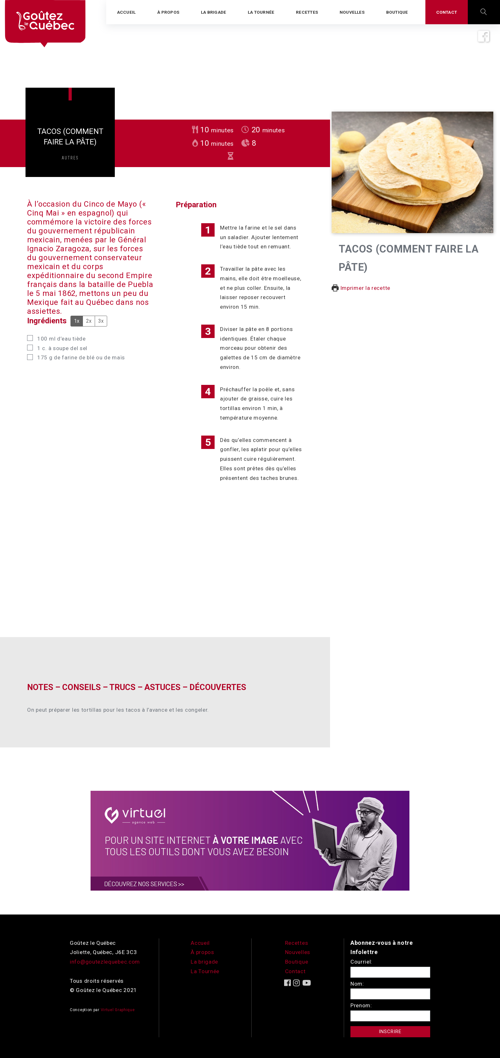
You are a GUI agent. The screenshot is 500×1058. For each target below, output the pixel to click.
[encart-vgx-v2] (250, 840)
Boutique (296, 962)
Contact (295, 971)
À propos (202, 952)
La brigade (204, 962)
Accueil (200, 943)
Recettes (296, 943)
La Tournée (205, 971)
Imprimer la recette (361, 288)
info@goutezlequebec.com (105, 962)
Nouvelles (297, 952)
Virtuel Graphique (118, 1010)
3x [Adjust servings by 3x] (101, 321)
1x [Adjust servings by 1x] (76, 321)
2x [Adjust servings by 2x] (89, 321)
